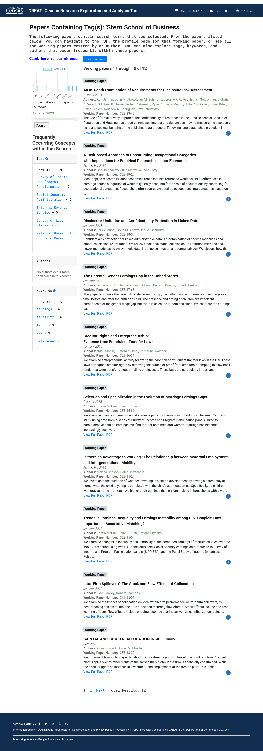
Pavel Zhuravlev (148, 109)
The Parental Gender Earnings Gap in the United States (130, 276)
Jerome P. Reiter (175, 99)
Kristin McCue (107, 406)
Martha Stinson (108, 472)
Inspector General (150, 729)
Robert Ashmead (138, 104)
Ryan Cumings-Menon (167, 104)
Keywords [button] (55, 289)
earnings (44, 309)
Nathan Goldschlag (202, 99)
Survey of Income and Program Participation (52, 182)
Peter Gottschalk (132, 472)
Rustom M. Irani (127, 351)
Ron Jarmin (105, 99)
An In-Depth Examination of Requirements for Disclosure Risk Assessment (147, 90)
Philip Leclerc (93, 109)
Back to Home (95, 59)
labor (41, 325)
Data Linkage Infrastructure (54, 729)
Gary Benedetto (108, 170)
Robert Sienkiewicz (190, 285)
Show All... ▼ (50, 170)
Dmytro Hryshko (150, 533)
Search (42, 125)
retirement (46, 341)
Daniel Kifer (217, 104)
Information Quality (24, 729)
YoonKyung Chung (138, 285)
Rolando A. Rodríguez (119, 109)
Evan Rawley (105, 593)
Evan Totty (149, 170)
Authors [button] (43, 261)
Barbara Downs (164, 285)
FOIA (135, 729)
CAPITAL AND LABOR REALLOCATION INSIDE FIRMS (129, 639)
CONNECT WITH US (24, 723)
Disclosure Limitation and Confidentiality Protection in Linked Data (140, 220)
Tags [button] (54, 157)
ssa (40, 333)
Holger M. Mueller (130, 648)
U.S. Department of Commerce (198, 729)
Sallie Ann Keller (196, 104)
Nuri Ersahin (105, 351)
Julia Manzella (130, 170)
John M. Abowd (126, 99)
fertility (45, 317)
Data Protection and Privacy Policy (92, 729)
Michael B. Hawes (112, 104)
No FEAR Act (170, 729)
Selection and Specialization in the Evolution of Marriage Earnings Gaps (145, 397)
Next (100, 690)
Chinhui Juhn (127, 406)
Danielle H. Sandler (110, 285)
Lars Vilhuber (106, 230)
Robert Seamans (128, 593)
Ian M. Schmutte (150, 99)
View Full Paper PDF (97, 132)
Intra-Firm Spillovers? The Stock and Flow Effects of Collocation (138, 583)
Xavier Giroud (106, 648)
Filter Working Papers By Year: (52, 104)
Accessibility (122, 729)
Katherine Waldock (153, 351)
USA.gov (224, 729)
